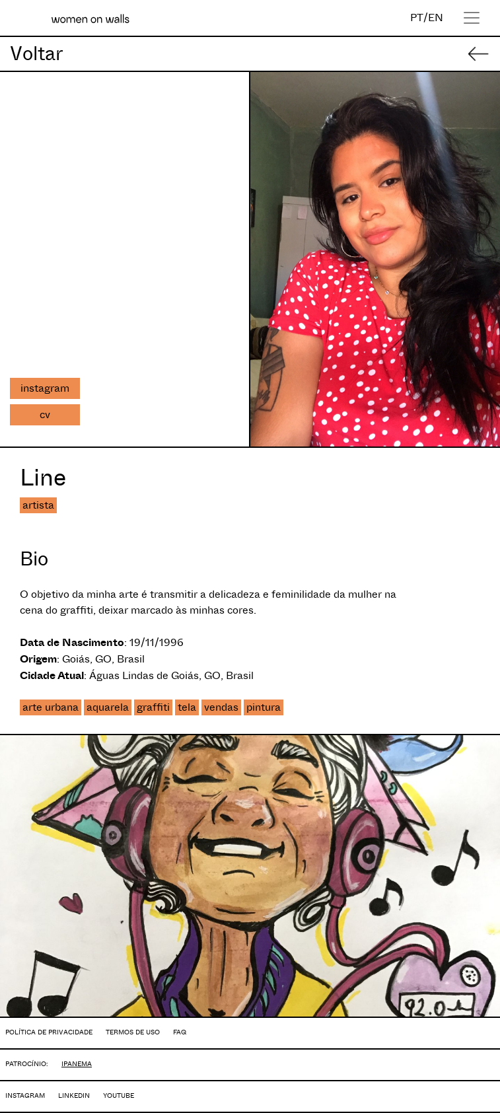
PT (416, 17)
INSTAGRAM (25, 1095)
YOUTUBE (118, 1095)
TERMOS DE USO (133, 1032)
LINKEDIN (74, 1095)
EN (435, 17)
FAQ (179, 1032)
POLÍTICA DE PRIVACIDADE (48, 1032)
